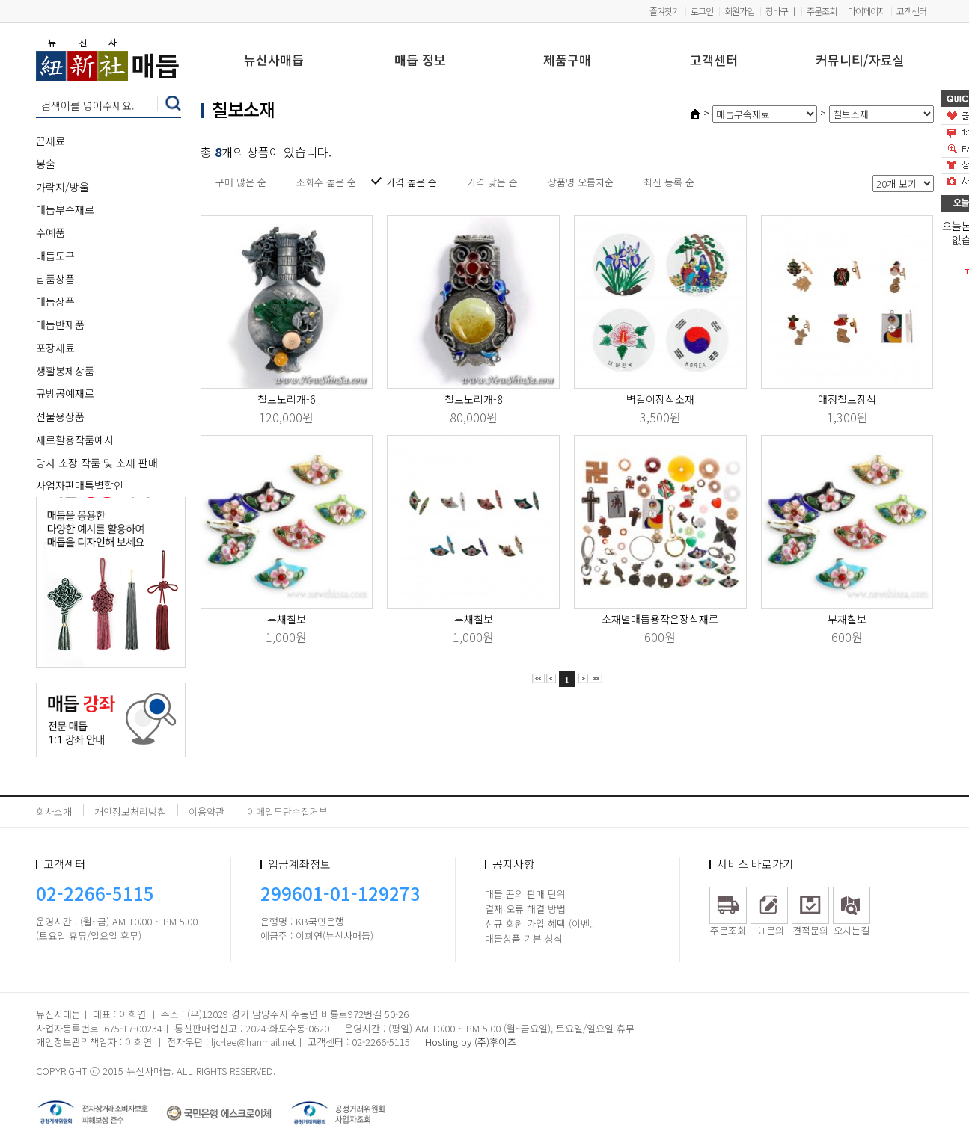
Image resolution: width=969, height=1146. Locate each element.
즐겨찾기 (664, 10)
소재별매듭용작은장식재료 (660, 618)
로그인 (702, 10)
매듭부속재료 (65, 209)
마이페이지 (866, 10)
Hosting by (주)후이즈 (470, 1042)
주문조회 (822, 10)
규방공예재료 (65, 393)
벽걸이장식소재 (660, 399)
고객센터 (911, 10)
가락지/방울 (62, 186)
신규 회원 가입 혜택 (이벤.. (539, 924)
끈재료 (50, 140)
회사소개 (54, 811)
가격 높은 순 (411, 182)
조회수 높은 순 (326, 182)
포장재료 (55, 347)
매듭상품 (55, 301)
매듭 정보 (420, 61)
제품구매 (567, 61)
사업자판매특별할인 (79, 485)
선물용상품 (60, 416)
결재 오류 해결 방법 (525, 909)
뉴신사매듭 (274, 61)
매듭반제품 (60, 324)
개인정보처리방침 (130, 811)
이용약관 (206, 811)
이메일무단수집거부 (287, 811)
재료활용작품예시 (75, 439)
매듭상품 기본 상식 (524, 938)
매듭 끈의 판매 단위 (525, 894)
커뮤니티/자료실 (860, 61)
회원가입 (739, 10)
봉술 (45, 163)
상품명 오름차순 (581, 182)
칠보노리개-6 (286, 399)
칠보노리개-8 (473, 399)
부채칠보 (286, 618)
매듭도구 (55, 255)
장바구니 (780, 10)
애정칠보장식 (847, 399)
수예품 (50, 232)
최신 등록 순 (669, 182)
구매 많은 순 (240, 182)
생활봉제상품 (65, 370)
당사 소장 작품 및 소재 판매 (97, 462)
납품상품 (55, 278)
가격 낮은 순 (492, 182)
